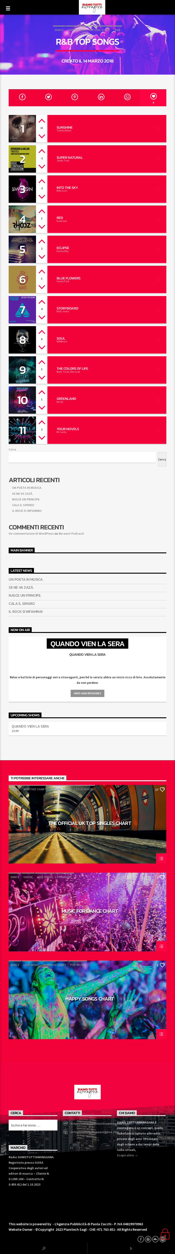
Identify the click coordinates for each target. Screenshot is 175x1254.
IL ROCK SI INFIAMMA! (27, 511)
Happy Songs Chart (89, 999)
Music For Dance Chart (90, 911)
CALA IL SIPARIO (23, 505)
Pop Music (64, 877)
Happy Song (76, 30)
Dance (59, 30)
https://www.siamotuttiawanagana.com (100, 1123)
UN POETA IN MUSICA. (27, 488)
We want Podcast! (71, 533)
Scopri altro (127, 1155)
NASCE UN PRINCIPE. (26, 499)
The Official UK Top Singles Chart (89, 824)
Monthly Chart (34, 789)
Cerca (12, 449)
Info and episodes (87, 693)
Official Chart (100, 30)
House (28, 877)
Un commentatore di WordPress (31, 533)
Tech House (84, 789)
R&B (117, 30)
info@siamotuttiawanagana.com (95, 1132)
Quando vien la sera (30, 726)
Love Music (45, 877)
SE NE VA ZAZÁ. (22, 494)
